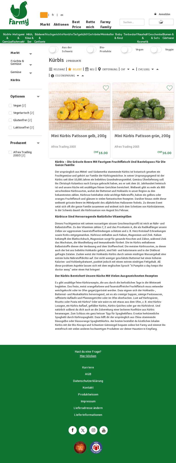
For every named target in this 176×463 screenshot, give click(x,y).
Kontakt (88, 387)
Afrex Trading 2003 (22, 153)
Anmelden (162, 14)
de (43, 15)
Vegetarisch (23, 113)
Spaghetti (61, 317)
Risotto (59, 302)
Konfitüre (136, 309)
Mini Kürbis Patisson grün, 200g (142, 135)
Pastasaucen (154, 294)
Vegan (19, 105)
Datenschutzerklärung (88, 381)
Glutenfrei (22, 120)
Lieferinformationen (88, 415)
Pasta (74, 302)
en (61, 15)
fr (53, 15)
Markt (45, 24)
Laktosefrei (23, 127)
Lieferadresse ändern (88, 408)
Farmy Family (105, 24)
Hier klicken (88, 356)
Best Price (76, 24)
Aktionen (61, 24)
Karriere (88, 367)
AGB (88, 374)
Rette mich (90, 24)
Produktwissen (88, 394)
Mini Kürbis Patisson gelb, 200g (78, 135)
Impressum (88, 401)
